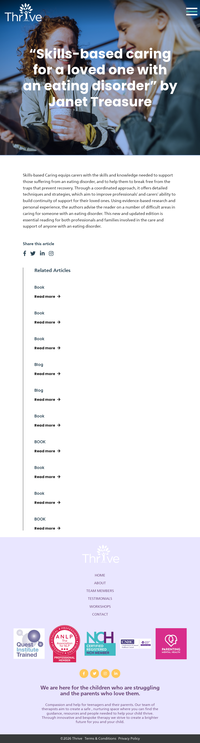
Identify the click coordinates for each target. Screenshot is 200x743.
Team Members (100, 591)
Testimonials (100, 599)
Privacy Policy (129, 739)
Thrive (23, 12)
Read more (47, 296)
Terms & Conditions (100, 739)
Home (100, 575)
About (100, 583)
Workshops (100, 607)
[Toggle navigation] (191, 13)
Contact (100, 614)
